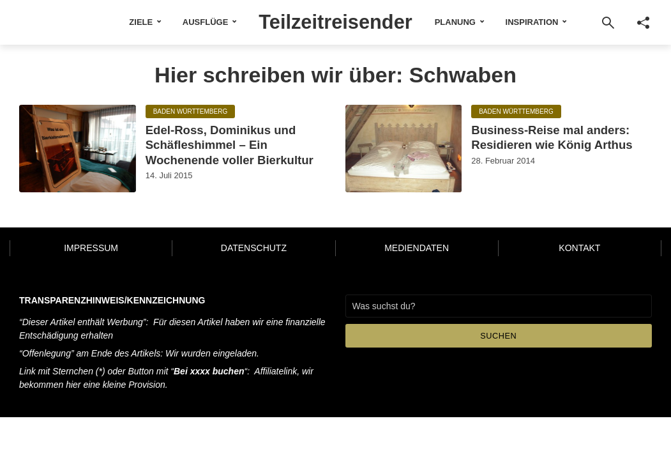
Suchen (498, 343)
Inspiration (539, 22)
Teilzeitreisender (336, 21)
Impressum (91, 256)
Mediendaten (416, 256)
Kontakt (579, 256)
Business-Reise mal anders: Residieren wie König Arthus (558, 138)
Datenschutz (254, 256)
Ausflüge (197, 22)
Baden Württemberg (190, 111)
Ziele (133, 22)
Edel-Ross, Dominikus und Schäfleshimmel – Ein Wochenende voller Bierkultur (226, 154)
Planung (462, 22)
